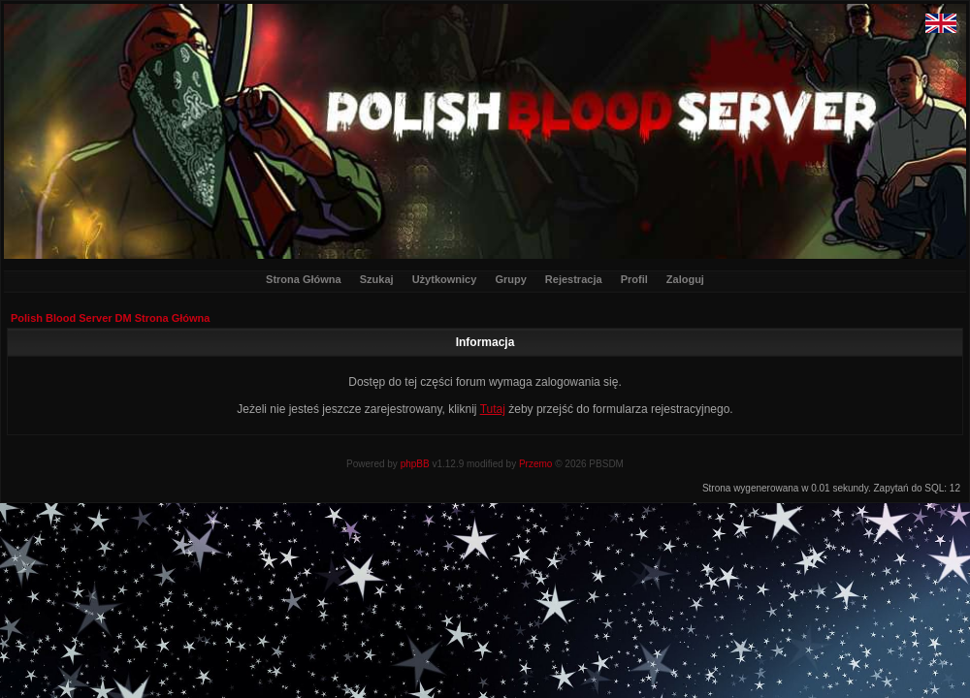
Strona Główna (303, 279)
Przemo (535, 464)
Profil (634, 279)
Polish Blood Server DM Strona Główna (110, 318)
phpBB (415, 464)
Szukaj (377, 279)
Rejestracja (573, 279)
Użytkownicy (444, 279)
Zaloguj (685, 279)
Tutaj (492, 409)
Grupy (510, 279)
